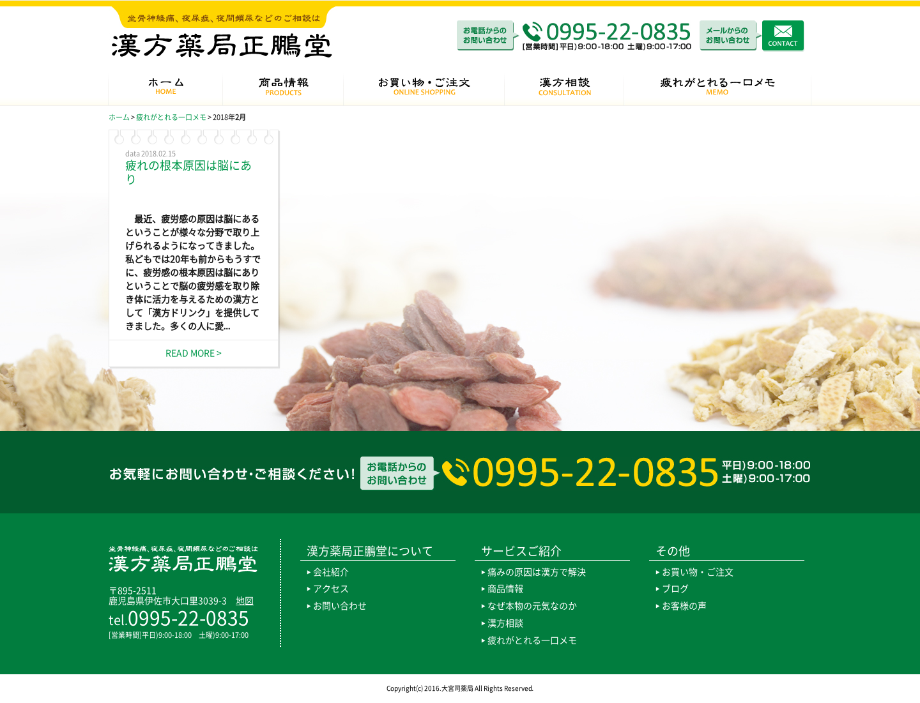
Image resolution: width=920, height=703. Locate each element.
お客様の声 (684, 605)
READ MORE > (193, 353)
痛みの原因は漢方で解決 (536, 572)
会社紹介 (331, 572)
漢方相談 (505, 623)
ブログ (675, 588)
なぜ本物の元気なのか (532, 605)
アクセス (331, 588)
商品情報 (505, 588)
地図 (245, 600)
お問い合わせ (340, 605)
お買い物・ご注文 (697, 572)
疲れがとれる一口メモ (532, 640)
